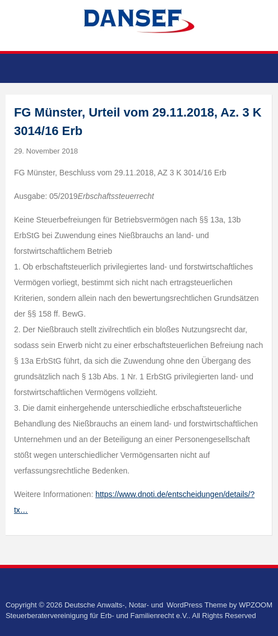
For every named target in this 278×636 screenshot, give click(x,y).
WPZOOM (255, 605)
